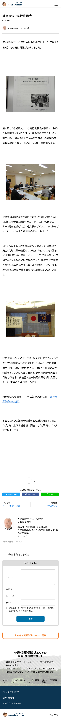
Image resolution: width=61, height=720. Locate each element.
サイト (8, 603)
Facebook (30, 494)
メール (10, 596)
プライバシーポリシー (11, 703)
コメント (9, 577)
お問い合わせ (8, 697)
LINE (50, 494)
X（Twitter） (11, 494)
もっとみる (22, 536)
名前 (9, 589)
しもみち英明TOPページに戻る (30, 635)
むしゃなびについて (10, 692)
